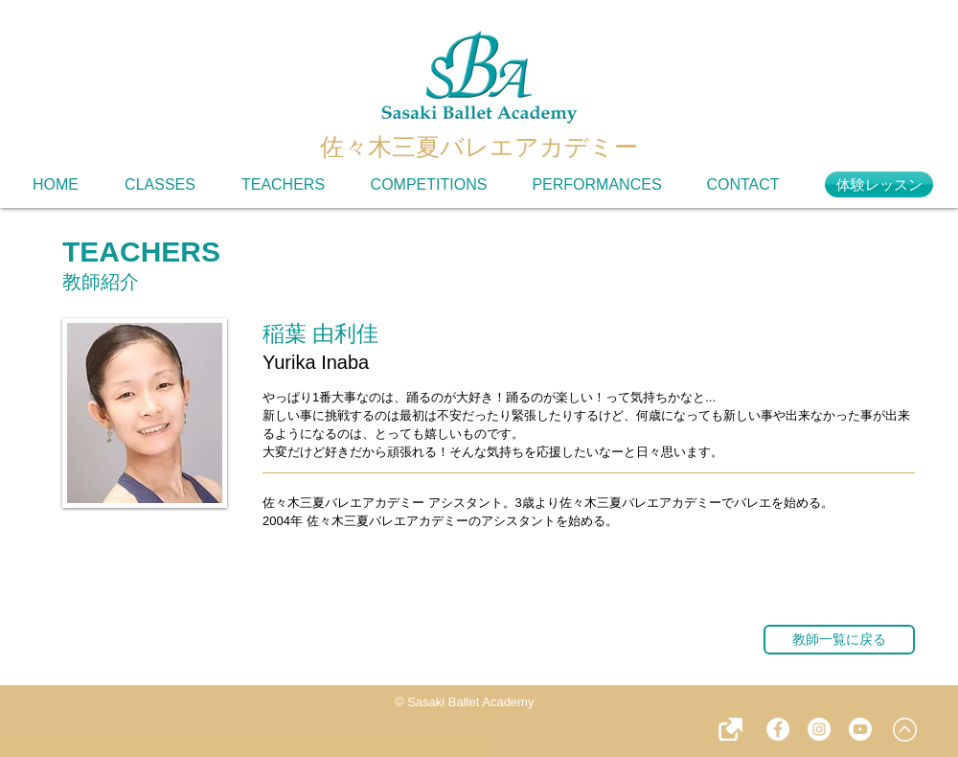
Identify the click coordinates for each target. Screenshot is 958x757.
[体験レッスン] (879, 184)
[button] (730, 729)
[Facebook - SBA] (777, 729)
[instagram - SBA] (819, 729)
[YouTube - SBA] (860, 729)
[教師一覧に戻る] (839, 639)
